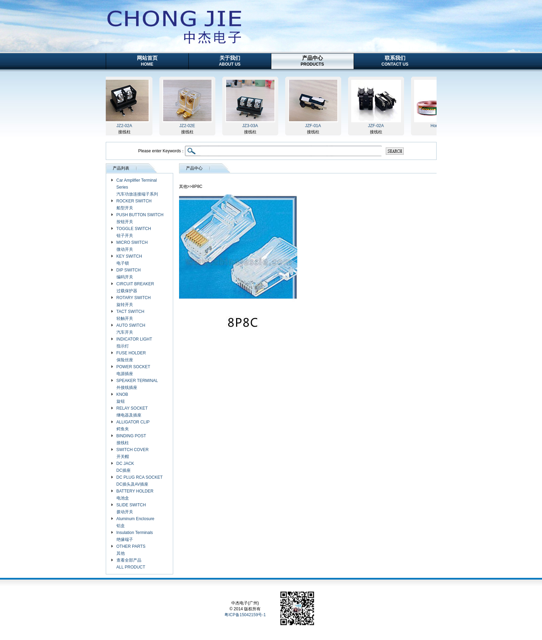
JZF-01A (314, 125)
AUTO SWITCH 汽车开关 (131, 329)
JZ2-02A (125, 125)
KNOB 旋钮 (122, 398)
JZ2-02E (188, 125)
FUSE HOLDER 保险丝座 (131, 356)
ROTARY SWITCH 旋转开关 (133, 301)
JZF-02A (377, 125)
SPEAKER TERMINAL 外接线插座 (137, 384)
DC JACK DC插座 (125, 467)
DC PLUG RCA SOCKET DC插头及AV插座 (139, 481)
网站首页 (147, 61)
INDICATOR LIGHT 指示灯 (134, 342)
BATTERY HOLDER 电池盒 (134, 494)
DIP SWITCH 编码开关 (128, 273)
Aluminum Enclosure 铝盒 (135, 522)
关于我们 (230, 61)
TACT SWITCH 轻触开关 (130, 315)
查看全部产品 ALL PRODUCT (131, 564)
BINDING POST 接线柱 (131, 439)
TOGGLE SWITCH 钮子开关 (133, 232)
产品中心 (312, 61)
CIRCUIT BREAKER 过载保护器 (135, 287)
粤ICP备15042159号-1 (245, 614)
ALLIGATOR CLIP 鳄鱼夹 (133, 425)
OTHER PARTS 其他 (131, 550)
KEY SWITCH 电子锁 (129, 260)
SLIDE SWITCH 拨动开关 (131, 508)
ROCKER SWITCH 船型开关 (134, 204)
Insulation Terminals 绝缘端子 (134, 536)
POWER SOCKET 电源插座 (133, 370)
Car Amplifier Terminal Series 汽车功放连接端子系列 (137, 187)
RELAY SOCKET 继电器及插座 (132, 412)
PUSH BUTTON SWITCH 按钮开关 (139, 218)
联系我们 (395, 61)
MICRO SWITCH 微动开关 (132, 246)
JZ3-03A (251, 125)
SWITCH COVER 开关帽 (132, 453)
